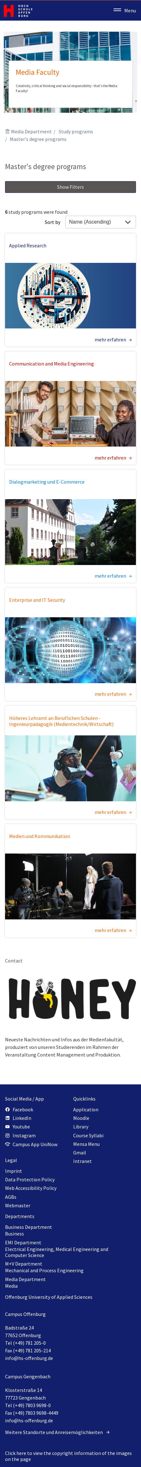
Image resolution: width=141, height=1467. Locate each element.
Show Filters (70, 187)
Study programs (76, 131)
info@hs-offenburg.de (29, 1358)
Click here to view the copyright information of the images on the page (68, 1456)
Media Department (31, 131)
